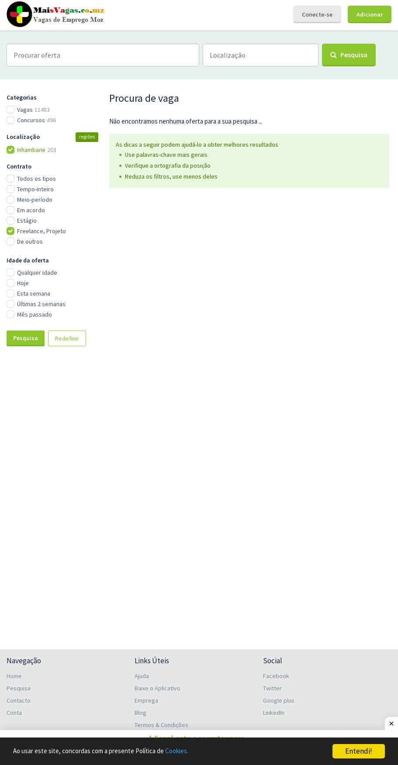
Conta (14, 713)
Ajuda (142, 676)
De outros (30, 241)
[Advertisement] (52, 499)
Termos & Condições (161, 725)
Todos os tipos (36, 179)
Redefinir (67, 338)
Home (14, 676)
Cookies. (199, 751)
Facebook (276, 676)
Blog (140, 713)
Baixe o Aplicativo (157, 688)
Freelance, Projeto (41, 231)
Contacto (19, 700)
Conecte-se (317, 14)
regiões (87, 136)
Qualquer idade (37, 272)
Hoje (23, 283)
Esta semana (33, 293)
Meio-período (34, 199)
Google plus (278, 700)
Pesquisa (25, 338)
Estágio (27, 220)
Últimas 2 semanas (41, 304)
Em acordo (31, 210)
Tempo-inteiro (35, 189)
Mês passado (34, 314)
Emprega (146, 700)
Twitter (272, 688)
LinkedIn (273, 713)
